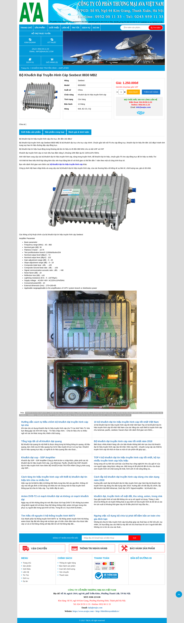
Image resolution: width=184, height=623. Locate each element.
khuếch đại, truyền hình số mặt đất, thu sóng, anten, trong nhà (128, 496)
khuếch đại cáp (54, 413)
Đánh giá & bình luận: (79, 132)
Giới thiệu (54, 27)
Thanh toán (63, 575)
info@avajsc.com (44, 51)
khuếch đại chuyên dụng (63, 415)
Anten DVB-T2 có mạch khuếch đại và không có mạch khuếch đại (55, 498)
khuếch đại (146, 413)
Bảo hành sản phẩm (67, 566)
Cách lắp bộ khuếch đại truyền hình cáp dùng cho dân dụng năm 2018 (126, 478)
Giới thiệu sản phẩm (31, 132)
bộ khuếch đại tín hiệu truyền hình (118, 415)
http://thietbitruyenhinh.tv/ (107, 611)
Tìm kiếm (155, 28)
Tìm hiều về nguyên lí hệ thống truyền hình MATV (48, 515)
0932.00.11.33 (43, 49)
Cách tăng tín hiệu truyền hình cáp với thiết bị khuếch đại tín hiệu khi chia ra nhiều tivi (54, 478)
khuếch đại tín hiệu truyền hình (36, 413)
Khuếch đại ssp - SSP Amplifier (38, 457)
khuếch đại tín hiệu (68, 413)
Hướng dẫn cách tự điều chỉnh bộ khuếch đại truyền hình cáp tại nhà (54, 424)
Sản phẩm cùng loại (54, 132)
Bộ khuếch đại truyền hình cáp (103, 413)
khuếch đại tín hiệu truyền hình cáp (128, 413)
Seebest (23, 415)
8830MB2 (31, 415)
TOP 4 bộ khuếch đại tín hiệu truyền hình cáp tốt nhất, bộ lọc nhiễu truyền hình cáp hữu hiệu (127, 459)
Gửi (134, 538)
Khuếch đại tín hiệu (83, 413)
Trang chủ (26, 27)
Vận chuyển (64, 572)
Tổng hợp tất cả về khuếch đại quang (41, 441)
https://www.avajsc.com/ (83, 611)
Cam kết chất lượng (67, 569)
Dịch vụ (86, 27)
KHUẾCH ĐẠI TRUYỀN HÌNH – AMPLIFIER (50, 68)
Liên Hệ (65, 27)
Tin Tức (75, 27)
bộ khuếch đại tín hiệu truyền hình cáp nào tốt (89, 415)
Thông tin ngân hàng (67, 563)
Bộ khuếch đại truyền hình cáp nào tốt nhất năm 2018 (123, 441)
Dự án (96, 27)
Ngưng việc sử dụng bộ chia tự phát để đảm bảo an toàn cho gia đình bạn (127, 517)
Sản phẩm (40, 27)
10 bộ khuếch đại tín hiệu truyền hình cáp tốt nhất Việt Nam (126, 422)
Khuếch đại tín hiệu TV (44, 415)
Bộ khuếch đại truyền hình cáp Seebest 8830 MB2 (58, 75)
